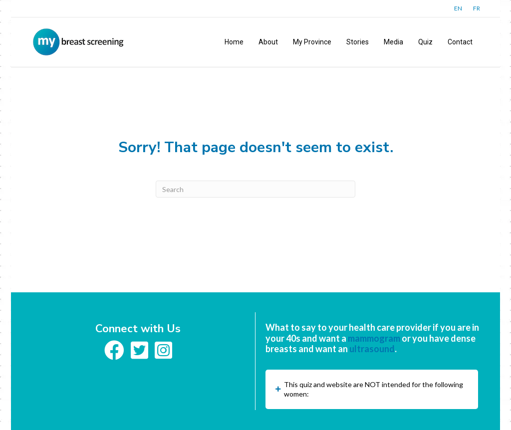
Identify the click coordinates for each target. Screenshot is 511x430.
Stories (357, 42)
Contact (460, 42)
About (268, 42)
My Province (312, 42)
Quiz (425, 42)
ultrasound (372, 348)
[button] (371, 389)
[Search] (255, 189)
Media (393, 42)
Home (234, 42)
